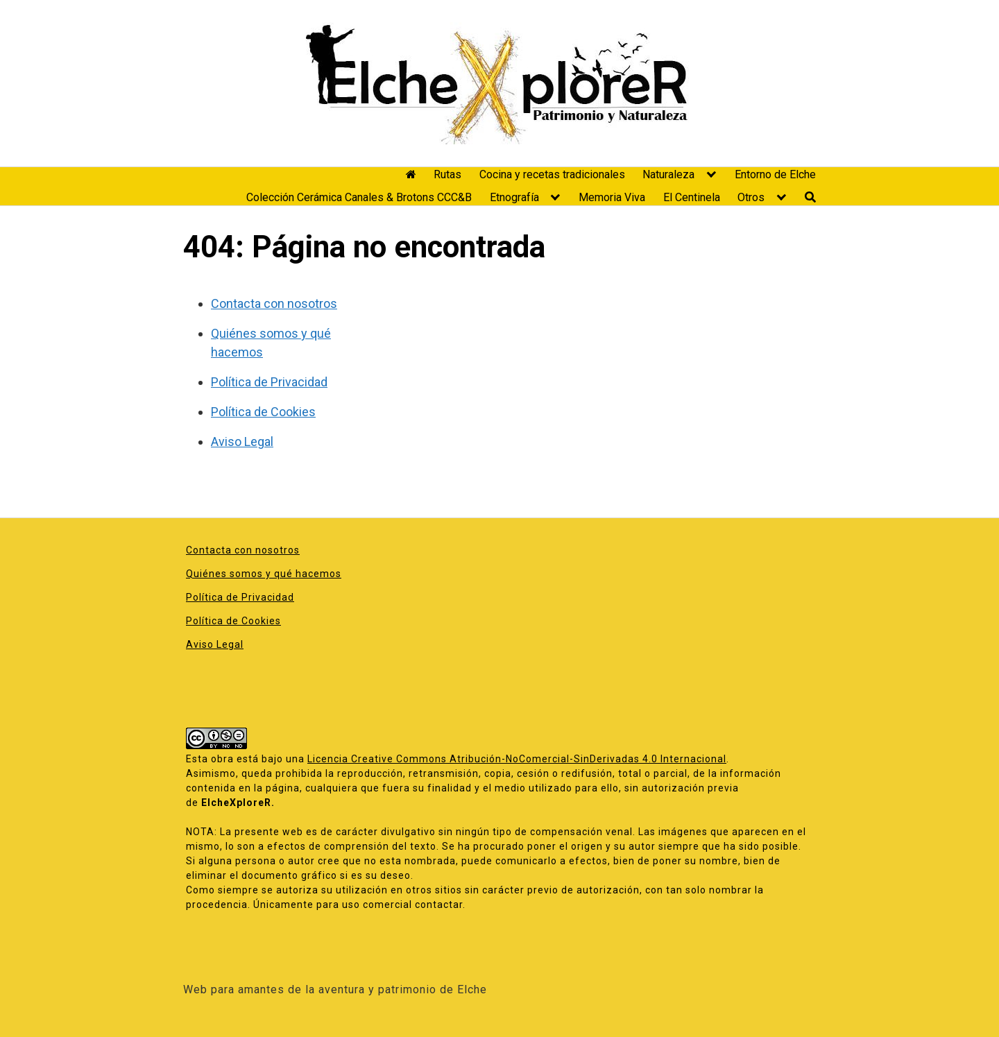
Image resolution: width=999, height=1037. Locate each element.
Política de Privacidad (269, 382)
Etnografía (514, 197)
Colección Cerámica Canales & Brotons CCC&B (359, 197)
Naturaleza (668, 174)
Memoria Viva (612, 197)
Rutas (447, 174)
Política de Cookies (263, 411)
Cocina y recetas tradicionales (552, 174)
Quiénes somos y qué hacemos (263, 573)
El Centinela (691, 197)
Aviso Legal (242, 441)
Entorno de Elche (775, 174)
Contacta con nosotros (274, 303)
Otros (751, 197)
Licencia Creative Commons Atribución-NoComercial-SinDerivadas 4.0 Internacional (516, 758)
